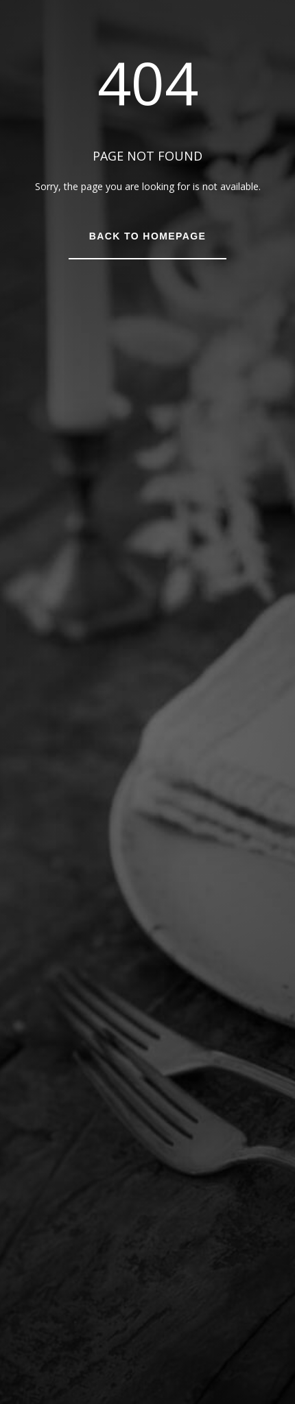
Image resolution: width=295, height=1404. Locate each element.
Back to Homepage (147, 236)
